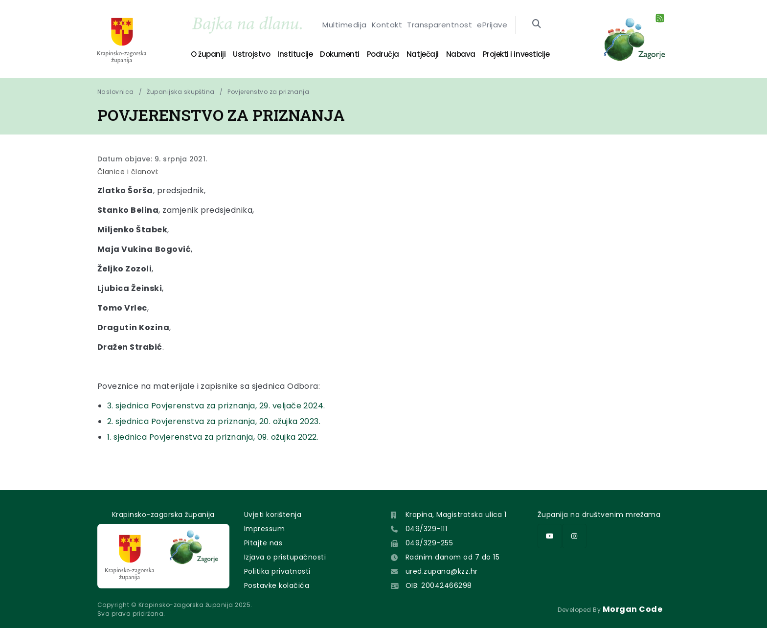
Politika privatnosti (277, 571)
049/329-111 (426, 529)
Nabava (460, 54)
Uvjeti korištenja (272, 514)
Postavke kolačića (276, 585)
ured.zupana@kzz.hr (442, 571)
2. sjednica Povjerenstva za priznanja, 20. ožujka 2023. (213, 421)
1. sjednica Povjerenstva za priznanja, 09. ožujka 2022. (212, 437)
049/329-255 (429, 543)
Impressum (264, 529)
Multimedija (344, 27)
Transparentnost (439, 27)
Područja (383, 54)
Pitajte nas (263, 543)
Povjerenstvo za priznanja (268, 91)
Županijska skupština (181, 91)
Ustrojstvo (251, 54)
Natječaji (422, 54)
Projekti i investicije (516, 54)
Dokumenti (340, 54)
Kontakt (387, 27)
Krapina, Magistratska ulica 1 (456, 514)
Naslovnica (115, 91)
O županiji (208, 54)
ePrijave (492, 27)
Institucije (295, 54)
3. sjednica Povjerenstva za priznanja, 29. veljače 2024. (216, 405)
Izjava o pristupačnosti (285, 557)
